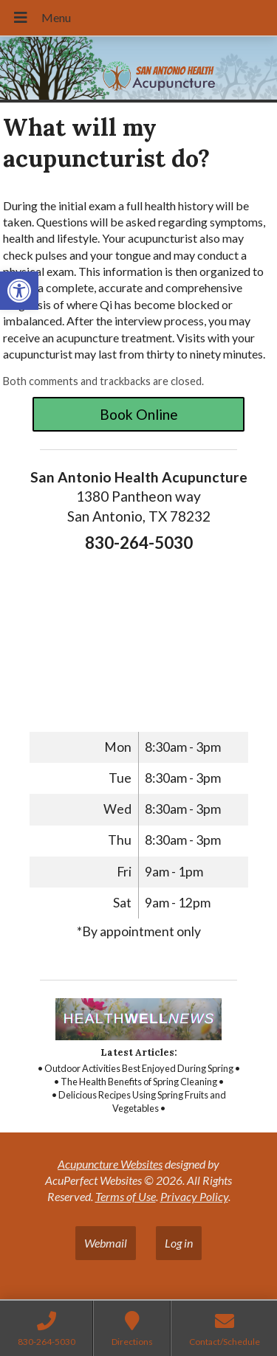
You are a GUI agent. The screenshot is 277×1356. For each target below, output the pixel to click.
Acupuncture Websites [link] (110, 1164)
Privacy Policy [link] (194, 1196)
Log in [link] (179, 1243)
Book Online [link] (139, 414)
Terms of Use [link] (125, 1196)
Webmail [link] (105, 1243)
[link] (19, 290)
